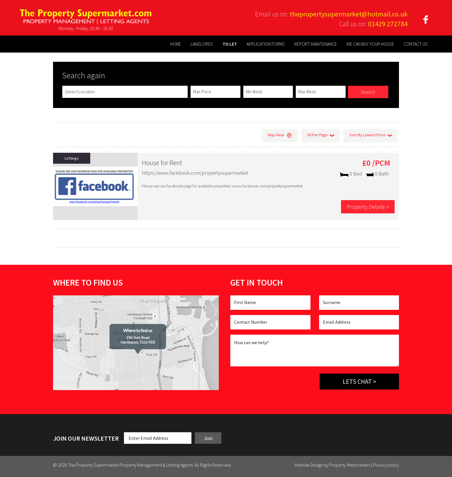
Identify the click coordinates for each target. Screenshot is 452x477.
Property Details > (367, 206)
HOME (175, 44)
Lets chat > (359, 381)
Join (208, 438)
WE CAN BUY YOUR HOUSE (370, 44)
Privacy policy (386, 465)
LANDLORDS (202, 44)
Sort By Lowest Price (370, 135)
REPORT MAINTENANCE (315, 44)
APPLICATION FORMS (265, 44)
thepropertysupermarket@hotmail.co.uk (349, 14)
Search (368, 92)
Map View (280, 135)
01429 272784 (388, 23)
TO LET (230, 44)
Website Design (308, 465)
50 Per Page (320, 135)
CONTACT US (416, 44)
